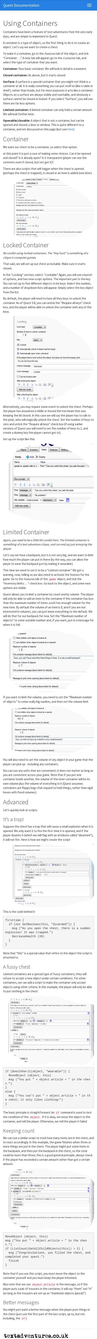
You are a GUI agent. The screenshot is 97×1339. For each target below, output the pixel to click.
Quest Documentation (21, 5)
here (70, 129)
